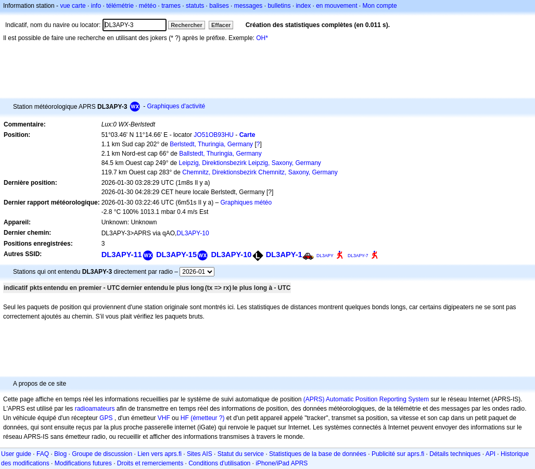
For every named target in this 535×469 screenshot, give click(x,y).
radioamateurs (95, 408)
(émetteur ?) (207, 418)
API (490, 454)
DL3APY (325, 255)
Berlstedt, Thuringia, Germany (211, 144)
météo (147, 5)
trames (171, 5)
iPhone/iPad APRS (282, 463)
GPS (105, 418)
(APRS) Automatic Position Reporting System (366, 399)
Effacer (221, 25)
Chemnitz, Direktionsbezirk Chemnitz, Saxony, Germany (260, 172)
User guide (16, 454)
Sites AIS (199, 454)
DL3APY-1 (284, 254)
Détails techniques (454, 454)
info (96, 5)
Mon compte (380, 5)
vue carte (72, 5)
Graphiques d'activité (176, 106)
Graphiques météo (246, 202)
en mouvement (336, 5)
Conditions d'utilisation (219, 463)
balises (218, 5)
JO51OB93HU (214, 134)
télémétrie (120, 5)
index (303, 5)
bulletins (279, 5)
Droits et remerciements (150, 463)
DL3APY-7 (358, 255)
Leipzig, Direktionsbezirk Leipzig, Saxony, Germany (250, 163)
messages (248, 5)
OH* (262, 38)
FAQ (42, 454)
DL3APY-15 (176, 254)
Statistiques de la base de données (317, 454)
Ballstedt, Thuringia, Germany (220, 153)
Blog (60, 454)
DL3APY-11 (121, 254)
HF (185, 418)
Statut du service (241, 454)
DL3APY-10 (192, 233)
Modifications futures (83, 463)
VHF (164, 418)
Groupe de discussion (102, 454)
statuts (195, 5)
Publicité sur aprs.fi (398, 454)
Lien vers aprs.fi (159, 454)
